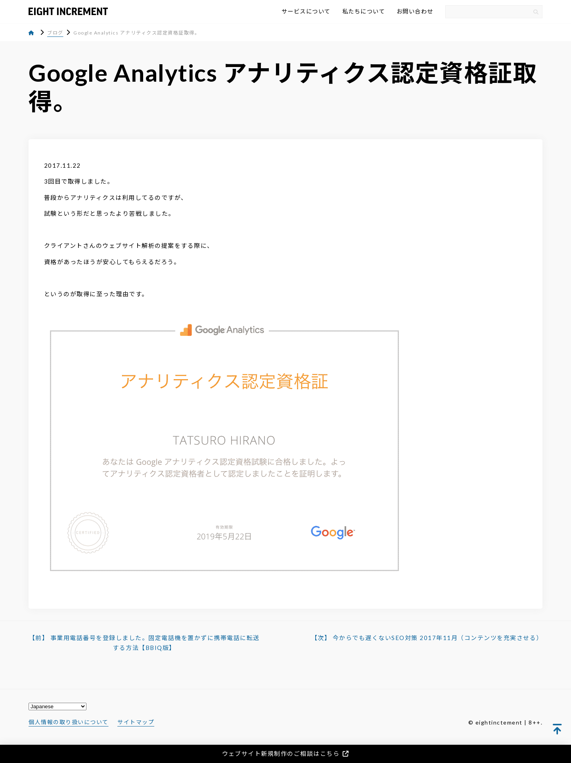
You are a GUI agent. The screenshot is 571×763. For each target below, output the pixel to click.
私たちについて (363, 11)
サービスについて (306, 11)
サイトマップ (135, 722)
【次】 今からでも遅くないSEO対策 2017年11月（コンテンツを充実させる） (427, 637)
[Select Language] (57, 706)
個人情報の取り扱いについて (69, 722)
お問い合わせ (415, 11)
